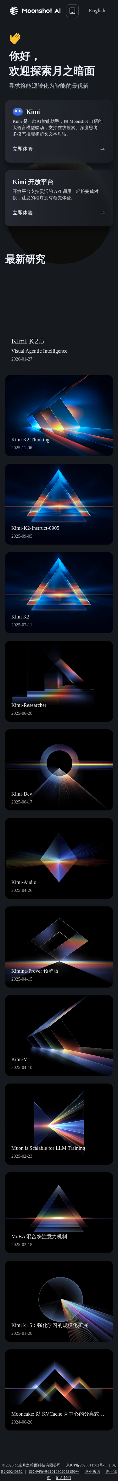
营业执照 (92, 1471)
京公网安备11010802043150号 (54, 1471)
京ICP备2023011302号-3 (86, 1465)
